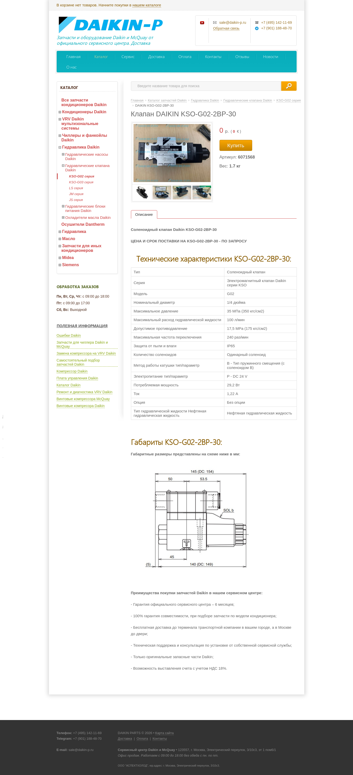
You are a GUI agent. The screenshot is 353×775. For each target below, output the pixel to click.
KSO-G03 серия (81, 182)
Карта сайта (164, 733)
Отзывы (242, 56)
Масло (68, 239)
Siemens (70, 265)
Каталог (101, 56)
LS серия (76, 188)
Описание (144, 214)
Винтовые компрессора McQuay (83, 399)
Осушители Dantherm (83, 224)
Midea (68, 257)
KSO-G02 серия (81, 176)
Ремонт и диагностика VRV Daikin (85, 392)
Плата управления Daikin (77, 378)
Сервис (128, 56)
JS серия (76, 200)
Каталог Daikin (69, 385)
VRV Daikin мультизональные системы (80, 123)
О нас (71, 67)
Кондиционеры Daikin (84, 112)
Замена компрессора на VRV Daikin (86, 353)
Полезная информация (82, 325)
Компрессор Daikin (72, 371)
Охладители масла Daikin (88, 217)
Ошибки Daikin (69, 335)
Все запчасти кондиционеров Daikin (84, 102)
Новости (270, 56)
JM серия (76, 194)
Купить (235, 145)
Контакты (213, 56)
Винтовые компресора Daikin (81, 406)
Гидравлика (74, 231)
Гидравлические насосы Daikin (86, 156)
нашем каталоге (146, 5)
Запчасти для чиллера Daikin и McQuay (82, 344)
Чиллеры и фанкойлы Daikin (84, 137)
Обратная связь (226, 28)
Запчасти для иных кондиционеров (82, 248)
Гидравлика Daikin (81, 147)
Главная (73, 56)
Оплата (184, 56)
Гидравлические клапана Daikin (87, 167)
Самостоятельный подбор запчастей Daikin (78, 362)
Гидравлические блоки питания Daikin (85, 208)
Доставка (156, 56)
